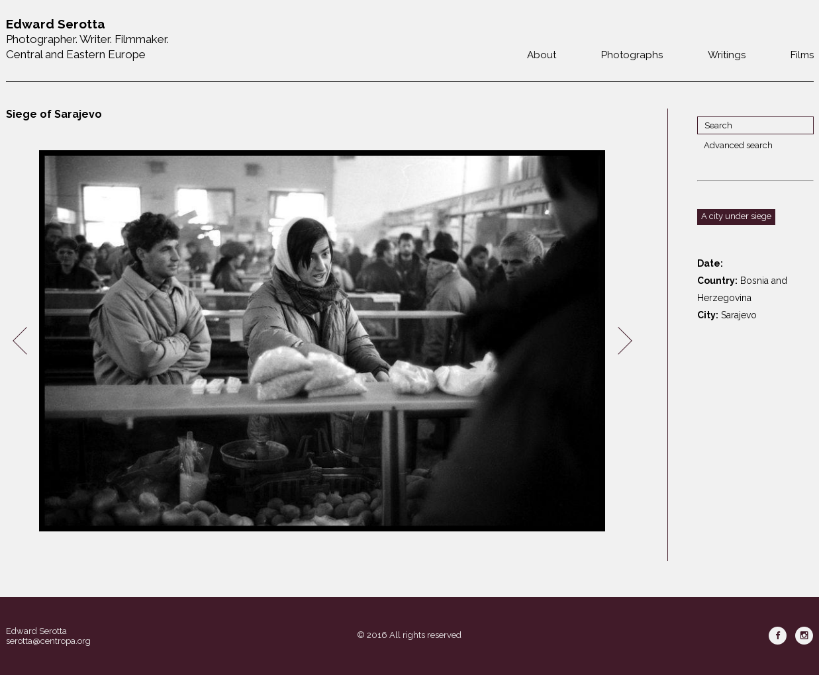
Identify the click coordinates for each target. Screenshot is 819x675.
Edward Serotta (36, 631)
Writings (727, 55)
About (541, 55)
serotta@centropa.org (48, 641)
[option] (322, 341)
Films (802, 55)
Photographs (632, 55)
